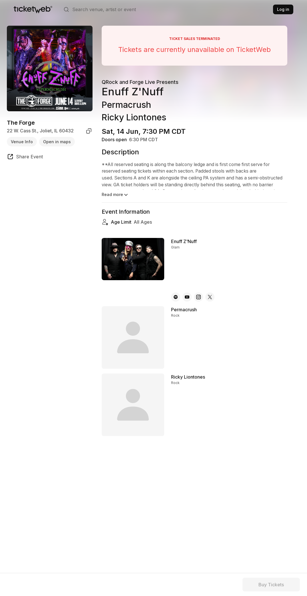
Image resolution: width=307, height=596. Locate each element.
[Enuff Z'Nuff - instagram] (198, 297)
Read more (115, 195)
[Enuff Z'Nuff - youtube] (187, 297)
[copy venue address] (89, 131)
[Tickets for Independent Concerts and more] (33, 9)
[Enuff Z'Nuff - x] (209, 297)
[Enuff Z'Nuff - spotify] (175, 297)
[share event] (25, 157)
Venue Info (22, 141)
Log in (283, 9)
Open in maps (57, 141)
